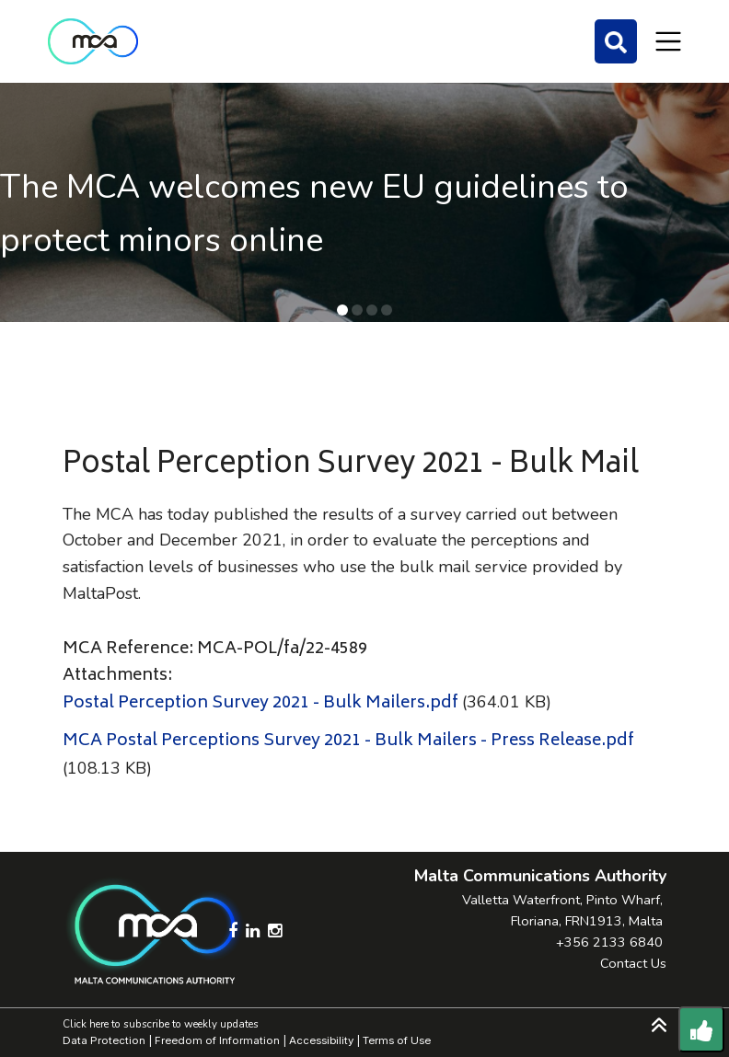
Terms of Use (397, 1040)
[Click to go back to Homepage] (93, 41)
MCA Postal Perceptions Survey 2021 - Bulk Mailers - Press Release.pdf (348, 741)
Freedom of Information (217, 1040)
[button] (342, 310)
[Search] (616, 41)
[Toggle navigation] (668, 41)
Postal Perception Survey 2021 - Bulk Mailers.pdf (260, 703)
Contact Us (633, 963)
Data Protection (104, 1040)
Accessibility (321, 1040)
